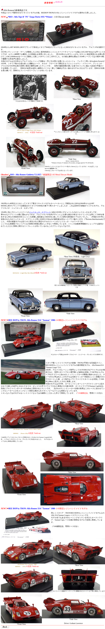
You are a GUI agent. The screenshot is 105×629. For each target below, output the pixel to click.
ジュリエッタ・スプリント (40, 212)
